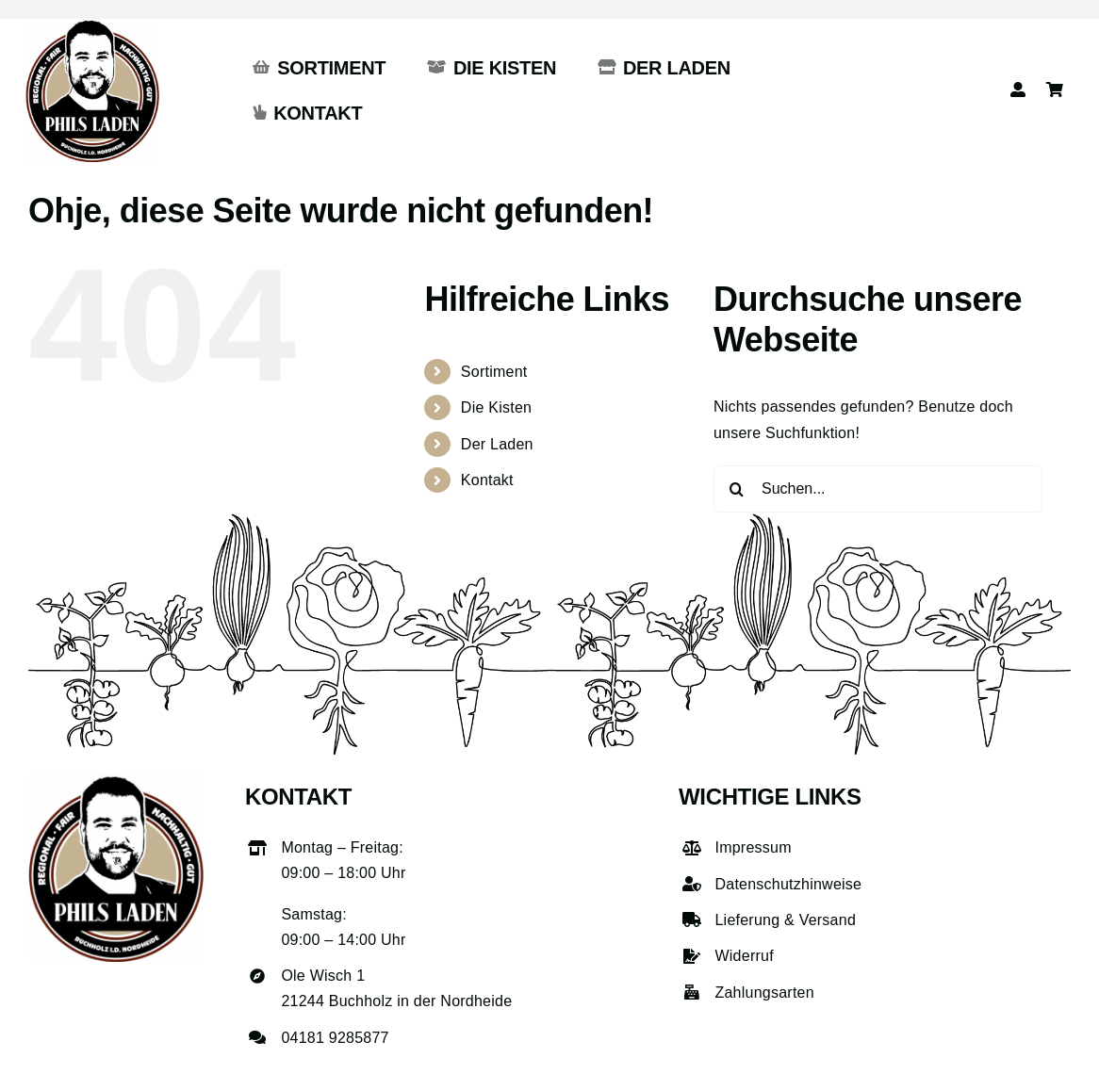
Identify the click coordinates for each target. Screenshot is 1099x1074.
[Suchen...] (878, 489)
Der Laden (497, 444)
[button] (41, 1032)
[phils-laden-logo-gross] (92, 26)
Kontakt (487, 480)
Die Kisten (496, 407)
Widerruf (743, 956)
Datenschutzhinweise (787, 884)
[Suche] (737, 489)
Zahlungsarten (763, 992)
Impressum (752, 847)
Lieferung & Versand (785, 920)
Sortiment (494, 372)
